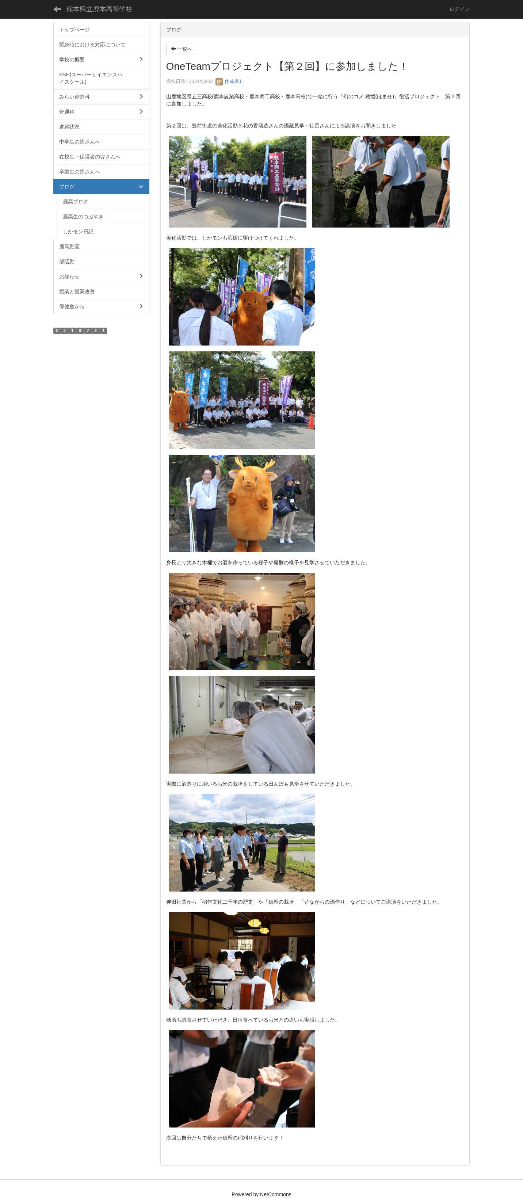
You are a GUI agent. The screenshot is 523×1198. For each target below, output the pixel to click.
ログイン (459, 9)
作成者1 (228, 81)
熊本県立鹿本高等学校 (99, 9)
